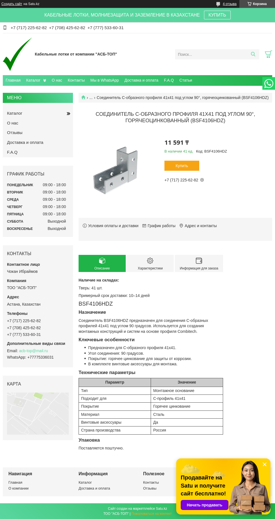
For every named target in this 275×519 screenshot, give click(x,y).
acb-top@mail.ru (33, 351)
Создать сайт (11, 4)
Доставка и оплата (142, 80)
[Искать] (253, 54)
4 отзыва (230, 4)
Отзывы (14, 132)
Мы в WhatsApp (104, 80)
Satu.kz (161, 509)
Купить (182, 165)
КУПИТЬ (217, 15)
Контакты (76, 80)
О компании (18, 488)
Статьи (185, 80)
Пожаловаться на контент (151, 514)
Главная (13, 80)
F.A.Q (169, 80)
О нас (57, 80)
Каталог (33, 80)
